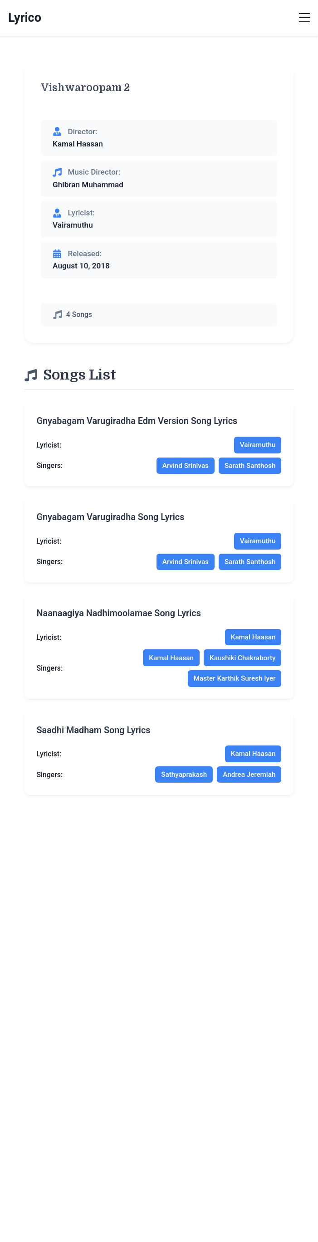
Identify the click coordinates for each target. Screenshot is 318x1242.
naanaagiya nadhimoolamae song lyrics (119, 618)
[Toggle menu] (304, 18)
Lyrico (24, 17)
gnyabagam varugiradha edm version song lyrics (137, 423)
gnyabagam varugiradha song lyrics (111, 521)
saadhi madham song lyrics (94, 737)
